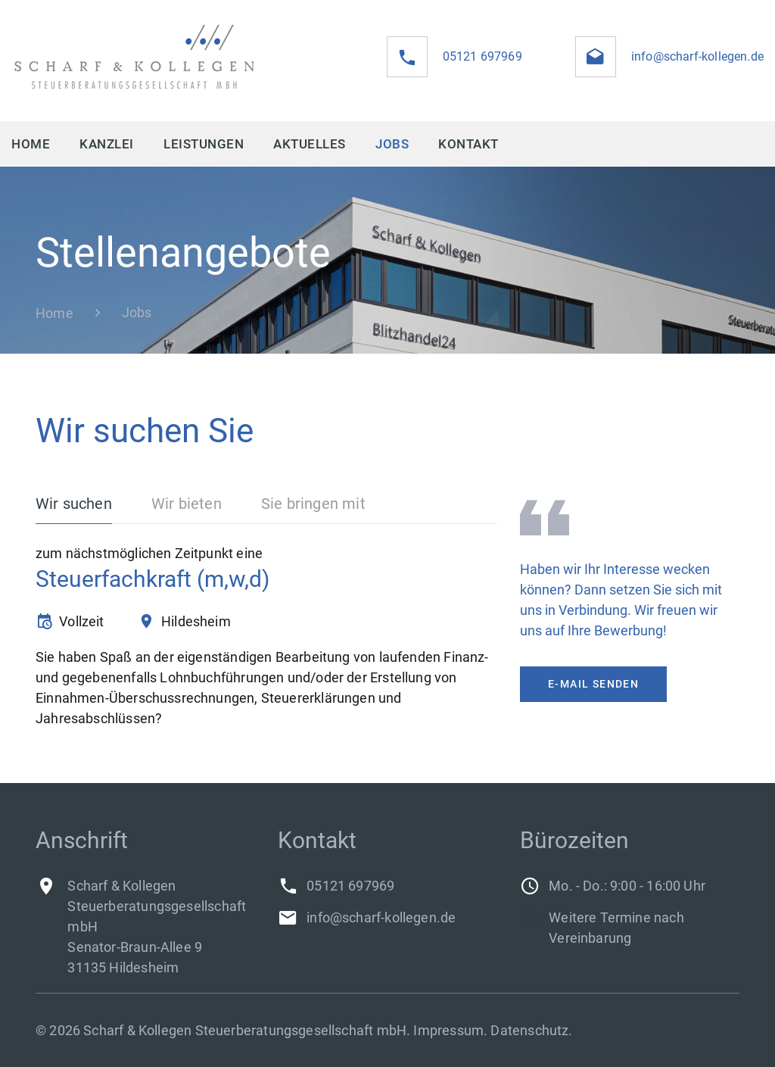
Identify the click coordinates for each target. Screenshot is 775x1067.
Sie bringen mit (313, 504)
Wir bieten (186, 504)
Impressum (448, 1030)
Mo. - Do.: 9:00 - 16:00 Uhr (627, 886)
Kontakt (468, 143)
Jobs (392, 143)
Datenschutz (529, 1030)
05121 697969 (482, 56)
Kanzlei (106, 143)
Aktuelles (309, 143)
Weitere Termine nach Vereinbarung (616, 927)
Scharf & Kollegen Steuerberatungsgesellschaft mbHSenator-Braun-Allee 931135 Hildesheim (156, 926)
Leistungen (203, 143)
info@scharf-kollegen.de (697, 56)
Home (30, 143)
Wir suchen (74, 504)
